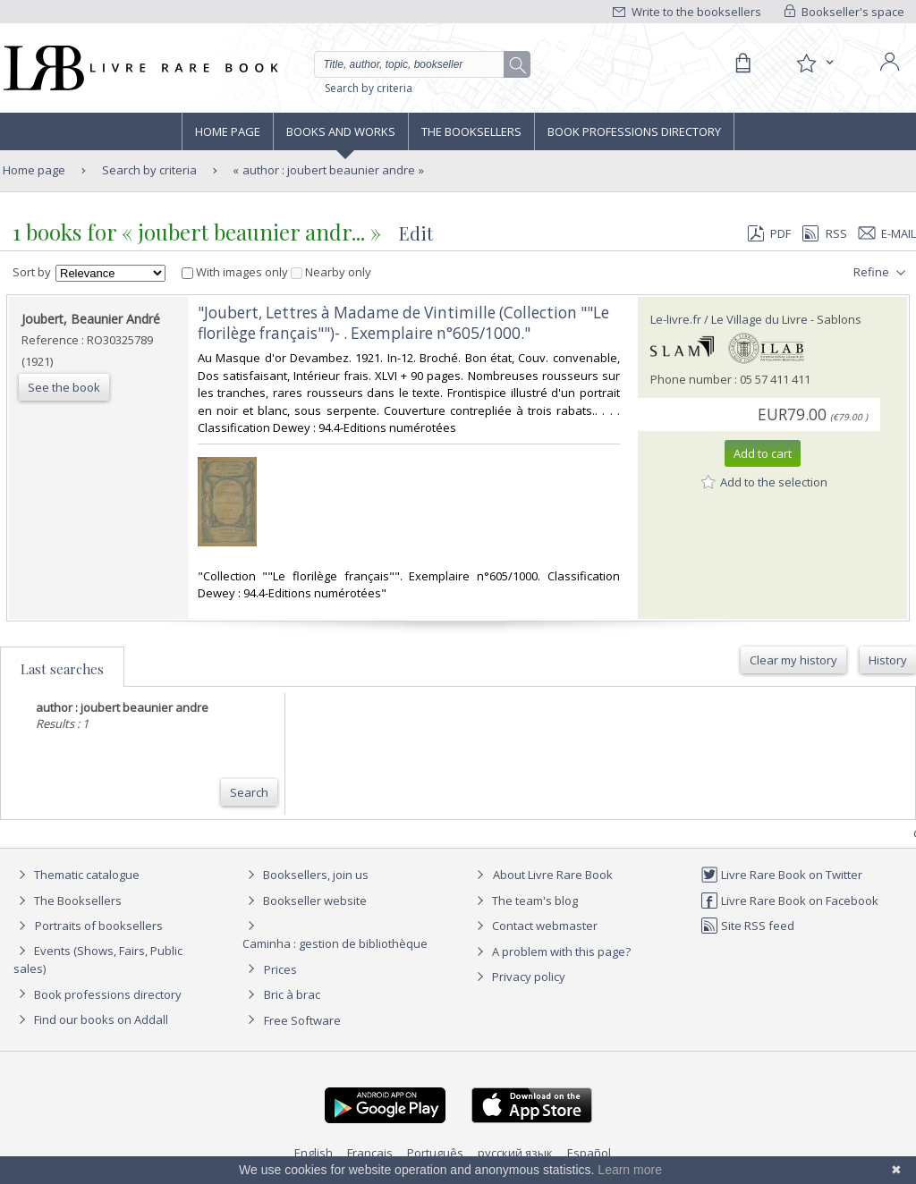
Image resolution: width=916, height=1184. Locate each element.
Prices (280, 969)
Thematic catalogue (76, 875)
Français (370, 1153)
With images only (236, 272)
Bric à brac (292, 994)
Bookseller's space (844, 12)
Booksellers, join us (305, 875)
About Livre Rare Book (553, 875)
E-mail (887, 233)
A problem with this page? (551, 951)
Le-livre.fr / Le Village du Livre (729, 319)
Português (435, 1153)
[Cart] (742, 63)
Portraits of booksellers (99, 926)
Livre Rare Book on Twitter (781, 875)
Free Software (302, 1020)
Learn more (630, 1170)
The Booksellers (471, 131)
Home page (227, 131)
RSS (823, 233)
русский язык (515, 1153)
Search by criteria (368, 88)
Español (589, 1153)
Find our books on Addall (90, 1019)
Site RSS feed (747, 926)
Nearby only (331, 272)
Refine (881, 273)
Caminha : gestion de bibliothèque (335, 943)
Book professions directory (634, 131)
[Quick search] (417, 64)
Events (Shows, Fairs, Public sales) (97, 959)
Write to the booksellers (687, 12)
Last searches (62, 669)
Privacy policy (518, 976)
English (313, 1153)
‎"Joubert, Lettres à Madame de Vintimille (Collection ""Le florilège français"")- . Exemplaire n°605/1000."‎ (403, 322)
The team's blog (524, 900)
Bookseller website (304, 900)
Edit (416, 233)
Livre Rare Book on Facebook (789, 900)
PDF (769, 233)
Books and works (340, 131)
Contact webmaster (534, 926)
